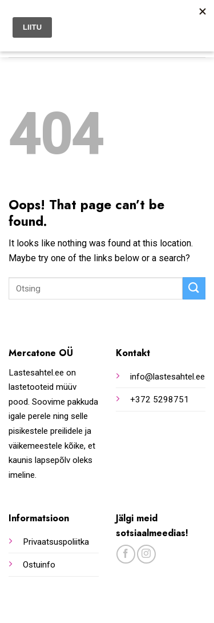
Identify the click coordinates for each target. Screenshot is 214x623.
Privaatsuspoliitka (56, 542)
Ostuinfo (39, 565)
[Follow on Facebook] (125, 554)
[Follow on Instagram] (146, 554)
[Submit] (194, 288)
